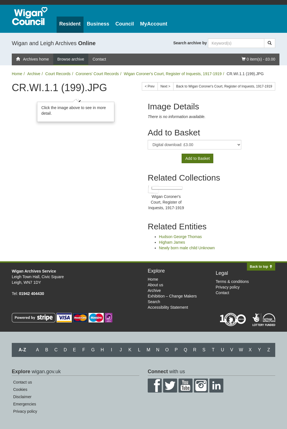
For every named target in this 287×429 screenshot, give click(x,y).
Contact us (22, 382)
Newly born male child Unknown (187, 248)
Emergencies (24, 404)
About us (155, 285)
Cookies (20, 389)
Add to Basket (197, 158)
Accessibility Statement (168, 307)
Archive (33, 74)
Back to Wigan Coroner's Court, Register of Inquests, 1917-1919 (224, 86)
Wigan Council (30, 16)
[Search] (269, 43)
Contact (99, 59)
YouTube (186, 386)
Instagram (201, 386)
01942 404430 (31, 293)
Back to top (261, 267)
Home (17, 74)
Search (154, 301)
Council (124, 24)
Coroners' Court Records (97, 74)
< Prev (150, 86)
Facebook (155, 386)
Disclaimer (22, 397)
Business (98, 24)
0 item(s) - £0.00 (258, 58)
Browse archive (70, 59)
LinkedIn (216, 386)
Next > (165, 86)
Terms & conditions (232, 281)
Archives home (32, 59)
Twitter (170, 386)
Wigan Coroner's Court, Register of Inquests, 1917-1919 (173, 74)
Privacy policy (228, 287)
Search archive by (190, 43)
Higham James (172, 242)
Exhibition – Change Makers (172, 296)
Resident (70, 24)
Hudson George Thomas (180, 236)
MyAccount (153, 24)
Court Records (58, 74)
